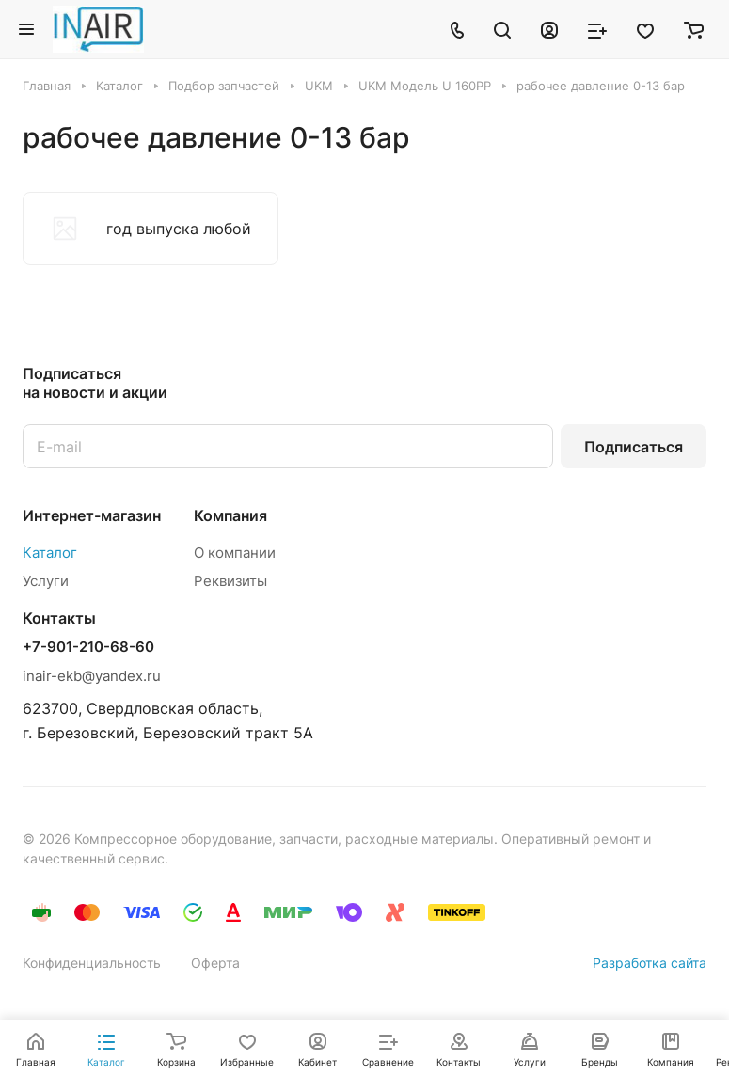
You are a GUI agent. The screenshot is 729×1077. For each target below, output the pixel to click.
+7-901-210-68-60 (88, 647)
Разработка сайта (649, 963)
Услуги (46, 581)
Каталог (50, 553)
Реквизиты (230, 581)
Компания (230, 515)
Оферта (215, 963)
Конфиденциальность (92, 963)
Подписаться (633, 446)
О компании (235, 553)
